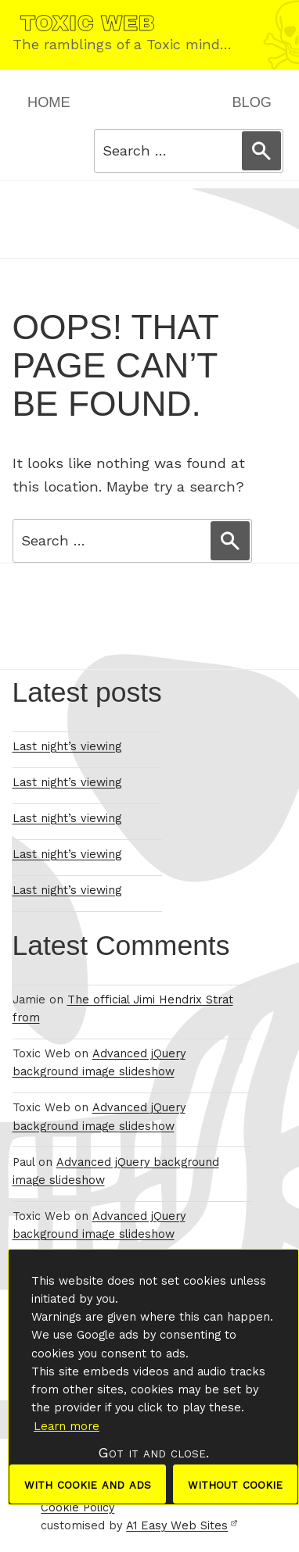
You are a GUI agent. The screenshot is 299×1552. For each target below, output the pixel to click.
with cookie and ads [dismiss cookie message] (87, 1483)
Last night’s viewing (67, 746)
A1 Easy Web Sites (182, 1525)
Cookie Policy (77, 1507)
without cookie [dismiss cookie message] (235, 1483)
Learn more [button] (66, 1425)
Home (48, 102)
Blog (252, 102)
